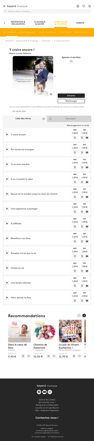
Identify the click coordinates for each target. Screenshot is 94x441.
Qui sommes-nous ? (47, 402)
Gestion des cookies (47, 400)
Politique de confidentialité (47, 405)
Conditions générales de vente (47, 430)
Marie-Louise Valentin (20, 54)
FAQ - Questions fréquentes (47, 410)
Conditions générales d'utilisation (47, 433)
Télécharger (71, 101)
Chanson (46, 41)
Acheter (71, 96)
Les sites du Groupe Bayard (47, 408)
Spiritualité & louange (27, 41)
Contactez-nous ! (47, 418)
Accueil (9, 41)
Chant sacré (65, 32)
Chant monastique (47, 32)
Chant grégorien (27, 32)
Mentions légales (47, 428)
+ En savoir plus (18, 111)
